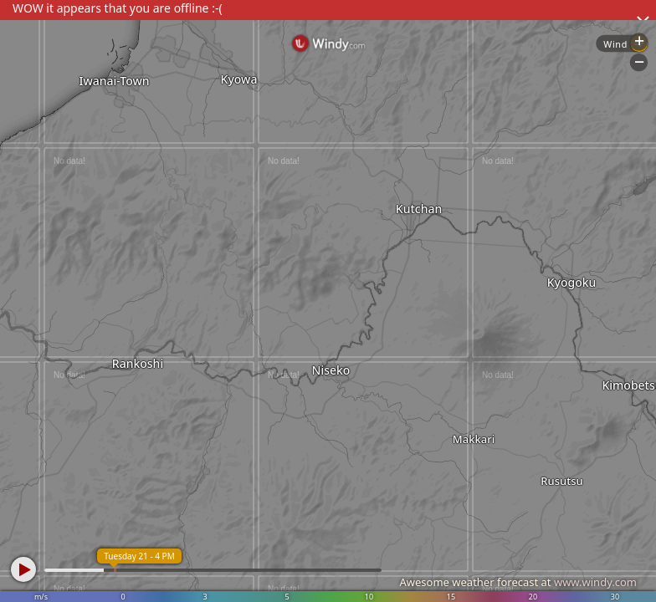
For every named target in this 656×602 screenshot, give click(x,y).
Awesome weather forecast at (518, 581)
